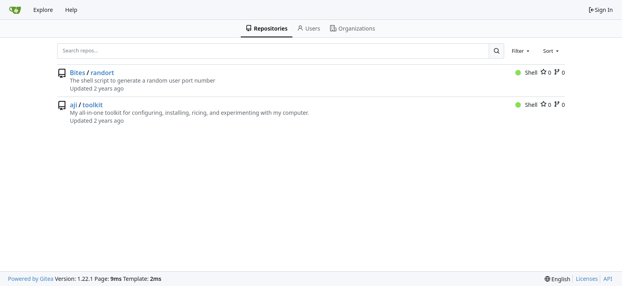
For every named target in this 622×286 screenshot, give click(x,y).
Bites (77, 73)
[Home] (15, 10)
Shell (526, 72)
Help (71, 10)
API (607, 278)
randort (102, 73)
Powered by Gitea (31, 278)
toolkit (93, 105)
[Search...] (496, 50)
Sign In (600, 10)
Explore (43, 10)
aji (73, 105)
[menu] (557, 279)
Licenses (587, 278)
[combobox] (521, 50)
